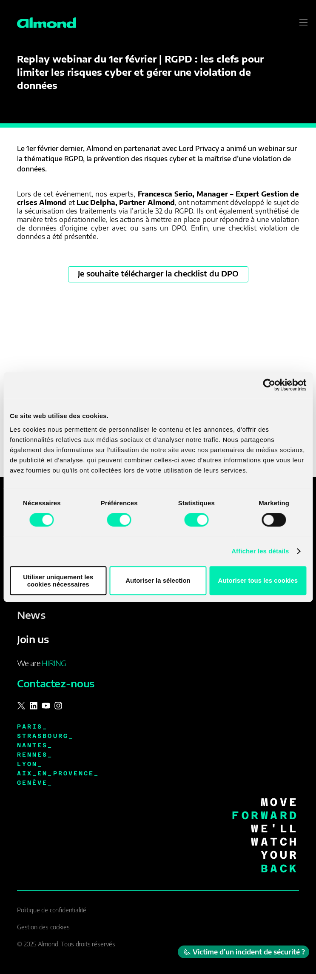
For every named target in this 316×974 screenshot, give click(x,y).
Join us (32, 638)
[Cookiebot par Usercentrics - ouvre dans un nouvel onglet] (269, 385)
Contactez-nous (55, 683)
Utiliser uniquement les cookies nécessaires (58, 580)
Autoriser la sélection (158, 580)
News (31, 614)
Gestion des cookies (43, 927)
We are (41, 663)
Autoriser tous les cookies (258, 580)
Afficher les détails (260, 551)
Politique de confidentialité (51, 910)
